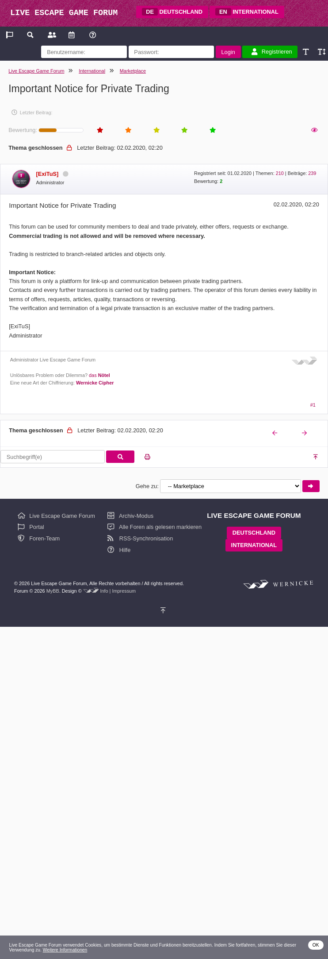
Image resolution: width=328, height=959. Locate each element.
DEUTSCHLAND (172, 12)
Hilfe (118, 550)
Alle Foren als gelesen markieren (154, 527)
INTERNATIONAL (246, 12)
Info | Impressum (118, 591)
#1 (313, 405)
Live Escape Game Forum (36, 71)
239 (312, 173)
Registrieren (272, 51)
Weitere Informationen (65, 949)
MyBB (52, 591)
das (99, 375)
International (92, 71)
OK (316, 945)
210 (280, 173)
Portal (31, 527)
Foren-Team (39, 538)
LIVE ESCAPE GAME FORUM (64, 13)
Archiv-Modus (130, 516)
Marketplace (133, 71)
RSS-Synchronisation (140, 538)
